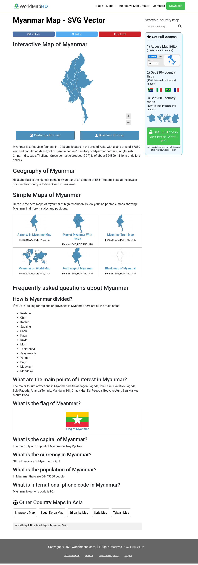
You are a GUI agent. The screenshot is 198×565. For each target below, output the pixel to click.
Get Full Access (164, 136)
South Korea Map (52, 512)
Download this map (109, 135)
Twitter (76, 34)
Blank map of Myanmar (120, 268)
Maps (109, 6)
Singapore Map (25, 512)
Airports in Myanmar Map (34, 234)
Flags (99, 6)
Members (158, 6)
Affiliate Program (71, 555)
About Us (89, 555)
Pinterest (120, 34)
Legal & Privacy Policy (109, 555)
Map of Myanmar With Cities (77, 237)
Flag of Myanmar (77, 429)
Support (128, 555)
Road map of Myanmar (77, 268)
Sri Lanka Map (78, 512)
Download (175, 6)
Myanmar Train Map (120, 234)
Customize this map (45, 135)
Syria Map (100, 512)
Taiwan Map (121, 512)
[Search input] (162, 26)
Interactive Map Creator (134, 6)
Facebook (33, 34)
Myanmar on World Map (34, 268)
